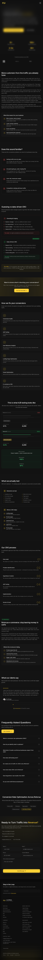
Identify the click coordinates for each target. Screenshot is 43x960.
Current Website (25, 852)
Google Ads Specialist (26, 915)
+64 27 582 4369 (6, 940)
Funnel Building (25, 909)
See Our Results (30, 30)
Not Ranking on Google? (27, 929)
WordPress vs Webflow (26, 926)
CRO (14, 9)
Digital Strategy (25, 908)
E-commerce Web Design (27, 917)
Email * (23, 846)
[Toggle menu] (40, 3)
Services (10, 9)
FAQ (4, 929)
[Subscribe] (39, 891)
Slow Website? (25, 931)
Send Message (21, 871)
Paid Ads (4, 917)
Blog (4, 931)
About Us (5, 922)
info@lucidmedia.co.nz (7, 938)
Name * (4, 846)
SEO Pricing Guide (25, 924)
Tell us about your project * (9, 858)
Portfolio (4, 924)
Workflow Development (26, 911)
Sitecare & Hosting (26, 913)
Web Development (6, 909)
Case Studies (5, 926)
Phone (4, 852)
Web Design (5, 908)
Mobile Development (7, 911)
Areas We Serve (6, 927)
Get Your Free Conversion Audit (13, 30)
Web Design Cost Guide (27, 922)
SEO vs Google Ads (26, 927)
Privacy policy (13, 893)
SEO (4, 913)
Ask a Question (7, 731)
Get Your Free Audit (21, 290)
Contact (4, 933)
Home (6, 9)
